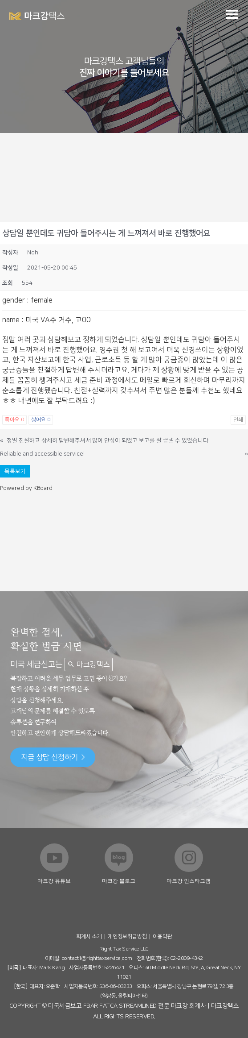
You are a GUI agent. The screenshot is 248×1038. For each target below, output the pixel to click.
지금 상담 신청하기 (53, 757)
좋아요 (14, 420)
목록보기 (15, 471)
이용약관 (162, 936)
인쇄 (238, 420)
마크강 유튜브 (54, 881)
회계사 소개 (89, 936)
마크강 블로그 (118, 881)
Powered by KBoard (26, 488)
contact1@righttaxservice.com (96, 958)
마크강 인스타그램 (189, 881)
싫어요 (40, 420)
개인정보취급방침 (127, 936)
